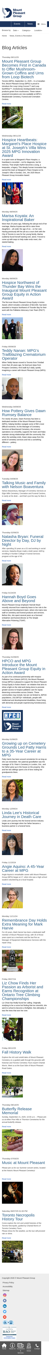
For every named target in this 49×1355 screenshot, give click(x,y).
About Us (12, 1346)
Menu (42, 24)
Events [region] (17, 24)
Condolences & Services (20, 1348)
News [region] (30, 24)
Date (15, 30)
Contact (37, 1346)
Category (26, 30)
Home (4, 1346)
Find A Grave (29, 1347)
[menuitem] (17, 24)
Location (38, 30)
